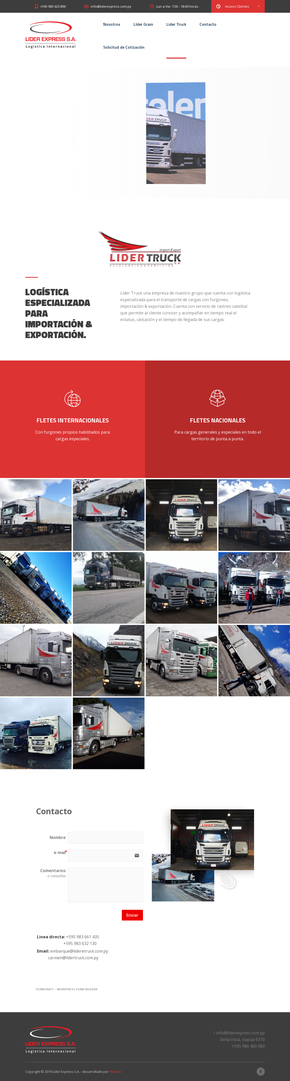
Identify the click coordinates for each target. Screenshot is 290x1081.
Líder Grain (143, 24)
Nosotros (111, 24)
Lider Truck (176, 24)
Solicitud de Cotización (123, 47)
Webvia (115, 1071)
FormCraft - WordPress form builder (67, 989)
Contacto (208, 24)
